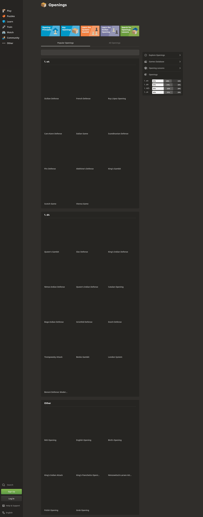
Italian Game (82, 133)
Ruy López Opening (117, 98)
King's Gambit (114, 168)
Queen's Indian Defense (87, 287)
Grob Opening (82, 510)
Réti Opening (50, 440)
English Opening (83, 440)
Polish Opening (51, 510)
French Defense (83, 98)
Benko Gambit (82, 357)
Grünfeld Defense (84, 322)
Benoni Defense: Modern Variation (56, 392)
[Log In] (11, 498)
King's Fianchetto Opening (88, 475)
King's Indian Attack (53, 475)
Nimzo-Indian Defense (54, 287)
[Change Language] (11, 512)
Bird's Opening (115, 440)
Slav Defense (82, 251)
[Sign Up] (11, 491)
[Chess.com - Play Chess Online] (11, 4)
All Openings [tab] (114, 43)
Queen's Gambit (51, 251)
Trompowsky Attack (53, 357)
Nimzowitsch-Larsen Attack (120, 475)
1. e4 (146, 80)
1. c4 (146, 92)
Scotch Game (50, 203)
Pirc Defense (50, 168)
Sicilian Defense (51, 98)
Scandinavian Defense (118, 133)
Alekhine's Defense (85, 168)
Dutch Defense (115, 322)
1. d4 (146, 84)
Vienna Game (82, 203)
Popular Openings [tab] (65, 43)
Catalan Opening (116, 287)
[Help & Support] (11, 505)
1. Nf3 (146, 88)
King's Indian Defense (118, 251)
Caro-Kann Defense (53, 133)
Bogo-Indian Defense (54, 322)
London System (115, 357)
